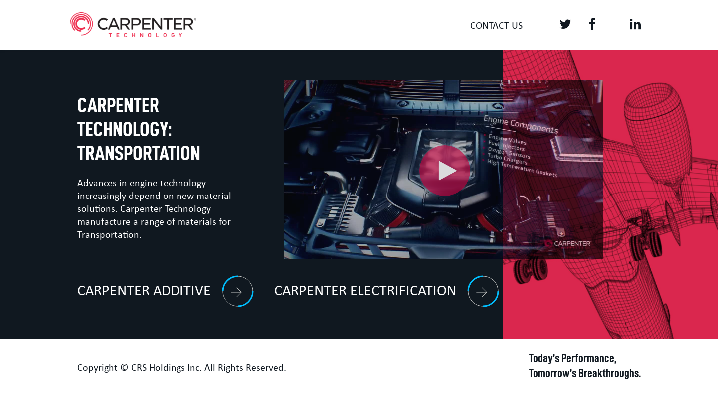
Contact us (496, 26)
